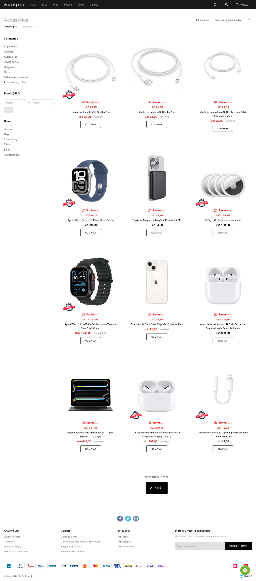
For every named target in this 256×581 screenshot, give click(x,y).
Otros (81, 4)
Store (33, 4)
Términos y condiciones (16, 551)
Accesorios (27, 26)
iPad (55, 4)
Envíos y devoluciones (72, 551)
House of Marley (12, 546)
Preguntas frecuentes (72, 546)
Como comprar (69, 536)
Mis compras (125, 541)
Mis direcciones (126, 546)
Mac (44, 4)
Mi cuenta (123, 536)
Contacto (9, 541)
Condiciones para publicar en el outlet (81, 541)
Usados (94, 4)
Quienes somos (12, 536)
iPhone (68, 4)
